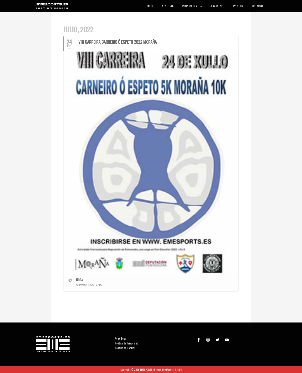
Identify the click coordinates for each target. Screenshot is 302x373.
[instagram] (208, 340)
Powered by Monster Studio (168, 369)
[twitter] (218, 340)
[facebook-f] (199, 340)
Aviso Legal (121, 338)
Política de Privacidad (127, 343)
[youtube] (227, 340)
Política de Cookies (125, 348)
